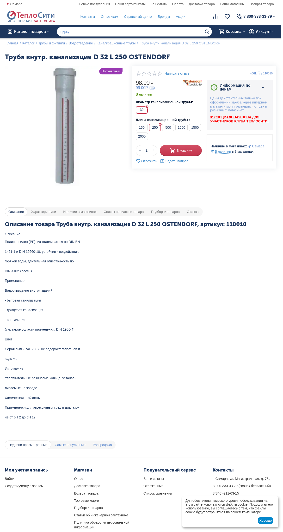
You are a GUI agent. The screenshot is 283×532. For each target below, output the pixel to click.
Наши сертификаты (130, 4)
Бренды (163, 16)
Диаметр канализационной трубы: (164, 102)
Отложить (146, 161)
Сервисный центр (137, 16)
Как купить (159, 4)
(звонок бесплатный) (242, 486)
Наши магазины (232, 4)
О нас (78, 479)
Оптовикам (108, 16)
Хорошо (265, 520)
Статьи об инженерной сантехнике (101, 515)
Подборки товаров (88, 508)
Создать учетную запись (24, 486)
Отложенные (153, 486)
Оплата (178, 4)
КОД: (253, 73)
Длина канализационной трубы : (163, 120)
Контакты (87, 16)
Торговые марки (86, 500)
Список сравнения (157, 493)
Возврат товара (262, 4)
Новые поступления (94, 4)
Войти (9, 479)
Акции (180, 16)
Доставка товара (202, 4)
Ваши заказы (153, 479)
